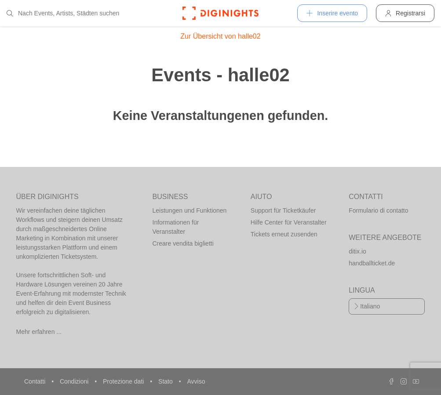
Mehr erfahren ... (39, 331)
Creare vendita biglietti (183, 243)
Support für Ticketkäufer (283, 210)
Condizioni (75, 381)
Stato (166, 381)
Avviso (196, 381)
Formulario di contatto (378, 210)
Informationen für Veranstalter (176, 227)
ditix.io (357, 251)
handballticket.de (372, 263)
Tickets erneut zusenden (284, 234)
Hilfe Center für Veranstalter (289, 222)
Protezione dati (124, 381)
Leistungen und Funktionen (190, 210)
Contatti (35, 381)
